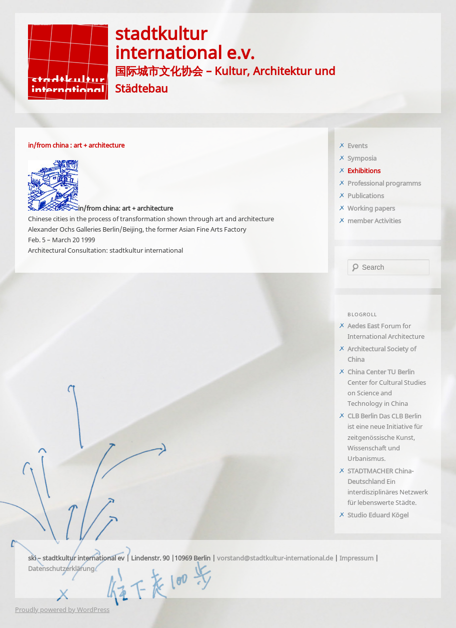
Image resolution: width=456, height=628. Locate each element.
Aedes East (364, 325)
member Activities (374, 220)
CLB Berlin (363, 415)
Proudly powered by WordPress (62, 609)
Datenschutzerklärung (61, 568)
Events (358, 145)
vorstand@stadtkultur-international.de (275, 557)
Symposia (362, 158)
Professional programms (384, 183)
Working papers (371, 208)
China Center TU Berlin (381, 371)
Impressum (357, 557)
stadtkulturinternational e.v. (184, 43)
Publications (366, 195)
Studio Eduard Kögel (378, 514)
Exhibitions (364, 170)
